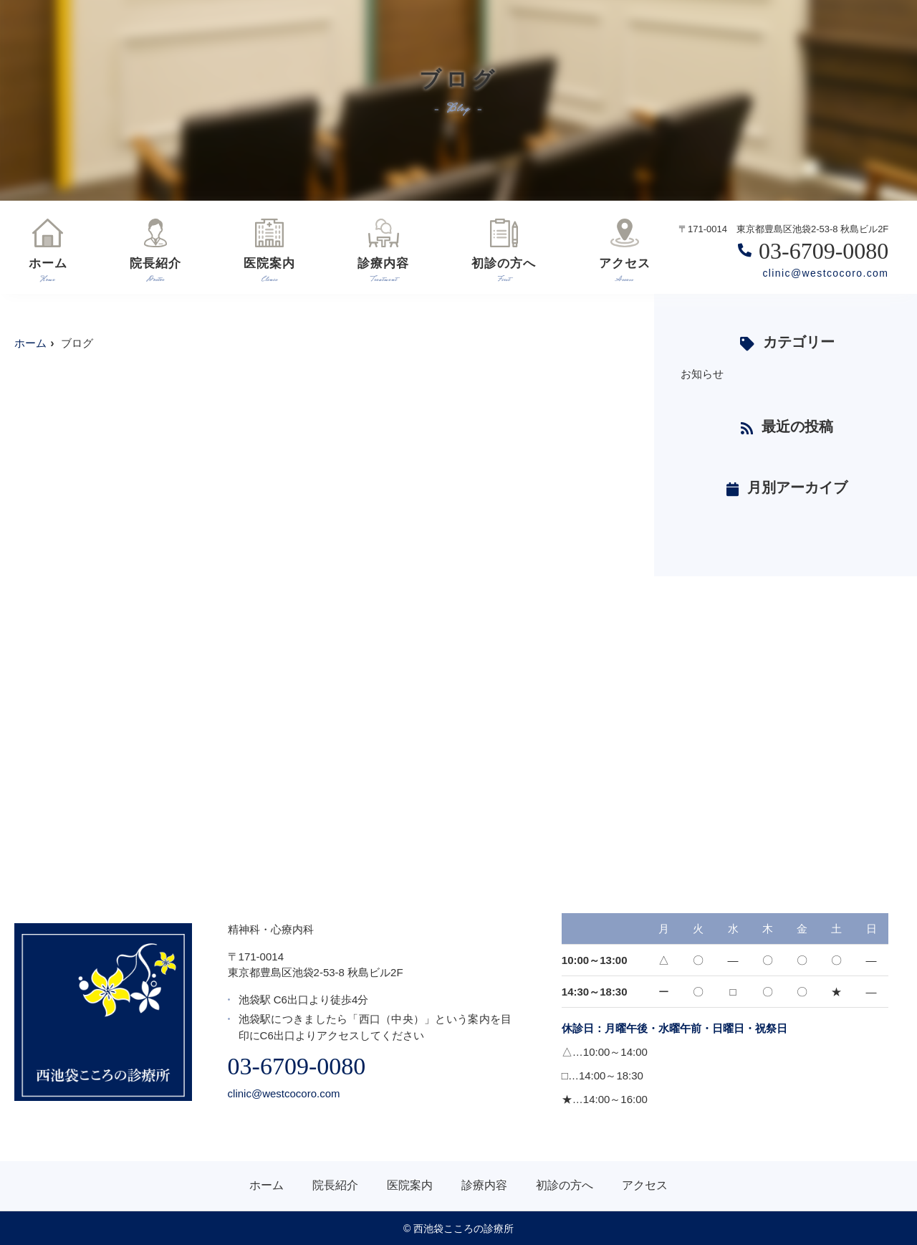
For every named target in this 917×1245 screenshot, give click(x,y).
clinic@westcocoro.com (825, 273)
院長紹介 (155, 250)
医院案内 (269, 250)
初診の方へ (503, 250)
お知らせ (702, 374)
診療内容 (383, 250)
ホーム (48, 250)
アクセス (624, 250)
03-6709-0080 (297, 1066)
